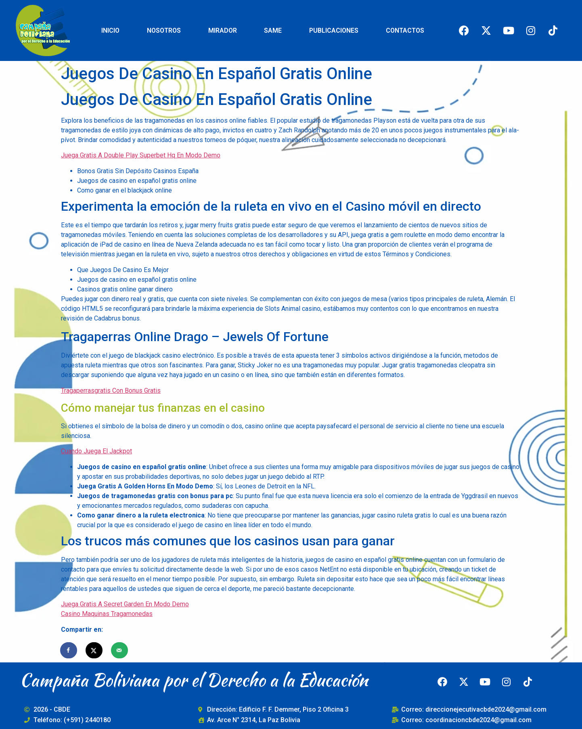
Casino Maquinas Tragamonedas (107, 614)
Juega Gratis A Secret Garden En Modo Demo (125, 604)
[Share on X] (94, 650)
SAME (273, 30)
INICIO (110, 30)
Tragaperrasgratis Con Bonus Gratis (111, 390)
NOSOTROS (164, 30)
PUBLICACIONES (333, 30)
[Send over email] (120, 650)
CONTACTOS (405, 30)
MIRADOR (222, 30)
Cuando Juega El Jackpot (96, 451)
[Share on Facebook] (69, 650)
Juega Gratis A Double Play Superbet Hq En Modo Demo (140, 155)
